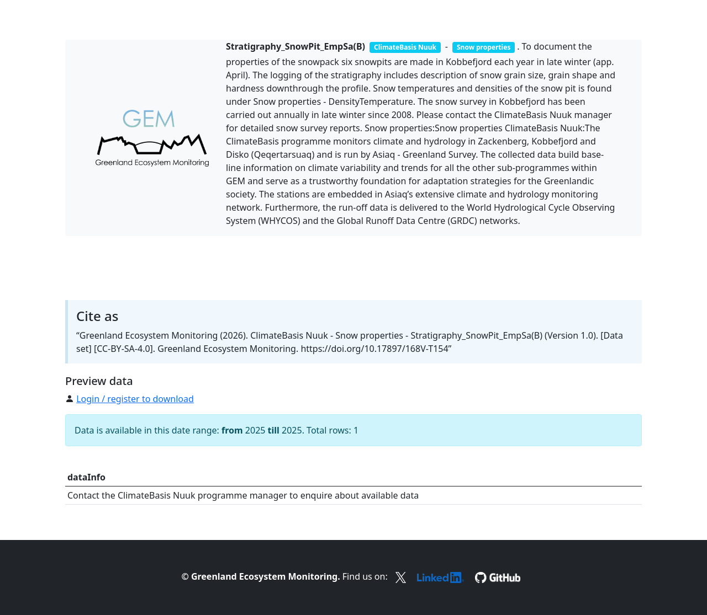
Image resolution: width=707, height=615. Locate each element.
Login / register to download (135, 399)
